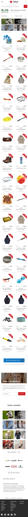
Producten (12, 507)
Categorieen (13, 504)
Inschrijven (21, 393)
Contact (2, 506)
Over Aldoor (3, 504)
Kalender (3, 507)
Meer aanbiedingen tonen (15, 360)
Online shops (13, 498)
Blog (2, 510)
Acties (11, 508)
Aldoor (7, 498)
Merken (12, 503)
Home (2, 503)
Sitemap (3, 508)
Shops (11, 510)
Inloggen (22, 503)
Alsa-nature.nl (20, 498)
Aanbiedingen (13, 506)
